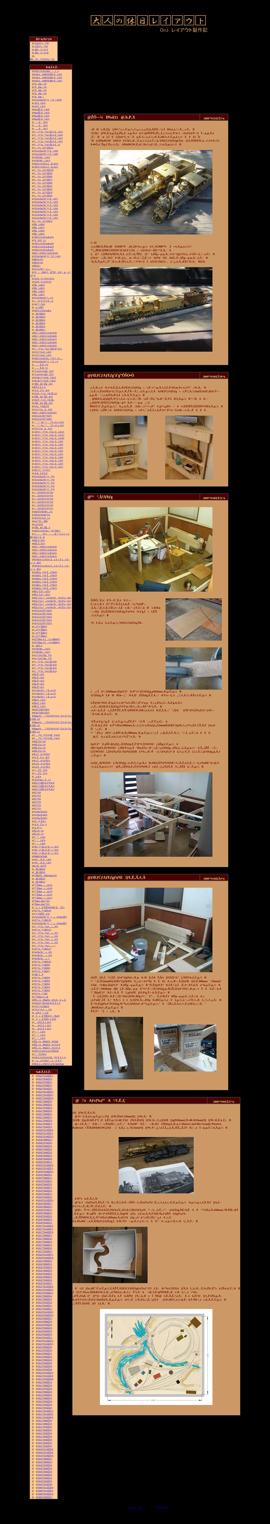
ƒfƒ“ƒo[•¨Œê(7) (42, 971)
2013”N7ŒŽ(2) (45, 1350)
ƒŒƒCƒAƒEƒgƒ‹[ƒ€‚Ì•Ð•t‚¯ (47, 530)
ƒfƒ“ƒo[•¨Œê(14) (42, 910)
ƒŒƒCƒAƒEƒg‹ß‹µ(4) (44, 243)
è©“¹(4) (37, 799)
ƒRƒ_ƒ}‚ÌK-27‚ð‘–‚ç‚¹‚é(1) (46, 853)
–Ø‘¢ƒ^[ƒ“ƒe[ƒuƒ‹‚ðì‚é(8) (48, 444)
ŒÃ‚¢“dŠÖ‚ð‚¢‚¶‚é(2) (44, 786)
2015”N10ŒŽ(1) (45, 1293)
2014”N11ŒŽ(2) (45, 1312)
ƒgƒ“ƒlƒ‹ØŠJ (41, 521)
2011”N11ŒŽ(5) (45, 1414)
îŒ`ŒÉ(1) (39, 329)
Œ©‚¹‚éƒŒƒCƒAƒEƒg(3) (45, 550)
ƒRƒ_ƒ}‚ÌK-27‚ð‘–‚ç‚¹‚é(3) (46, 846)
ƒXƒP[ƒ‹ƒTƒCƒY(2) (44, 278)
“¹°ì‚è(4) (39, 843)
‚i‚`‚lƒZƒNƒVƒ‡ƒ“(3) (43, 502)
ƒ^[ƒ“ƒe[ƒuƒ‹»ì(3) (46, 939)
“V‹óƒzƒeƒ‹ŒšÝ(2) (44, 371)
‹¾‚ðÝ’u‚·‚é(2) (41, 757)
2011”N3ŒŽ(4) (45, 1439)
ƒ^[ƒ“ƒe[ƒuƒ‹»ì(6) (46, 926)
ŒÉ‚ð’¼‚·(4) (40, 741)
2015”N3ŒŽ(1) (45, 1309)
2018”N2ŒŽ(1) (45, 1222)
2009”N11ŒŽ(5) (45, 1490)
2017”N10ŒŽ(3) (45, 1232)
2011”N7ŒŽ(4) (45, 1427)
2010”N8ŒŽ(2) (45, 1462)
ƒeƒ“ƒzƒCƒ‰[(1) (43, 658)
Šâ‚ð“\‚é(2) (39, 684)
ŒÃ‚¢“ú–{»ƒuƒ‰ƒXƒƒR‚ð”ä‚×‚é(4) (52, 597)
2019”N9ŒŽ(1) (45, 1174)
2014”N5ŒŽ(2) (45, 1331)
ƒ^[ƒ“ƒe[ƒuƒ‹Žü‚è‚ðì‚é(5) (48, 131)
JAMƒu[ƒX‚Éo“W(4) (45, 578)
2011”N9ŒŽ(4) (45, 1420)
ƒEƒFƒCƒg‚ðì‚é (42, 518)
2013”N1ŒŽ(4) (45, 1369)
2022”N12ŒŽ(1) (45, 1076)
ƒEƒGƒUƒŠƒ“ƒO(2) (43, 620)
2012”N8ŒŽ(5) (45, 1385)
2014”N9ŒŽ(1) (45, 1318)
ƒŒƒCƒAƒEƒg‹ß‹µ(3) (44, 246)
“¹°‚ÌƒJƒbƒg (40, 1054)
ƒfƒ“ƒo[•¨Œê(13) (42, 920)
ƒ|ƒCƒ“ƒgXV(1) (43, 428)
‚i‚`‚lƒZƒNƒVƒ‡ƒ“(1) (43, 508)
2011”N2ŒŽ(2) (45, 1443)
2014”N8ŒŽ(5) (45, 1321)
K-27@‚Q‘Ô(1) (42, 760)
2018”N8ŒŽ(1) (45, 1206)
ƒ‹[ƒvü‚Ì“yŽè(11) (43, 147)
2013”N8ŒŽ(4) (45, 1347)
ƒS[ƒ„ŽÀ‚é (40, 821)
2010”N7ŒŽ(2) (45, 1465)
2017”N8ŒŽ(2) (45, 1238)
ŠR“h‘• (37, 266)
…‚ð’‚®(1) (41, 128)
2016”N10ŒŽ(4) (45, 1257)
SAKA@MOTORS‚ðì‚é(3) (48, 74)
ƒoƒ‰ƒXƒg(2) (40, 815)
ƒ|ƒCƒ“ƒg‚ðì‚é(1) (42, 355)
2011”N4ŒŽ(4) (45, 1436)
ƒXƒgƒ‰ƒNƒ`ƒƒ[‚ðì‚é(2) (47, 256)
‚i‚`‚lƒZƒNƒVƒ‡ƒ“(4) (43, 499)
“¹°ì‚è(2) (39, 1035)
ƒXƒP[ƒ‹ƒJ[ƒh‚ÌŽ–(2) (45, 393)
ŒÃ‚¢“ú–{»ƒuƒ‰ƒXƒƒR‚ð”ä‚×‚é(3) (52, 601)
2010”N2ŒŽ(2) (45, 1481)
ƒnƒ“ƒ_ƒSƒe (39, 304)
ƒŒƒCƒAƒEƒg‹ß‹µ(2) (44, 250)
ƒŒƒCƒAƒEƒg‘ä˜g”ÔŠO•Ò (46, 1051)
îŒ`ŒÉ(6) (39, 313)
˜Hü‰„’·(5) (40, 84)
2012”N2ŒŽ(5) (45, 1404)
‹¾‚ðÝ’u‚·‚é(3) (41, 390)
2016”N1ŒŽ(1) (45, 1283)
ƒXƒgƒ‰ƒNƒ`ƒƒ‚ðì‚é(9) (46, 151)
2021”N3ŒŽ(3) (45, 1120)
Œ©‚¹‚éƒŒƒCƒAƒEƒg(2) (45, 553)
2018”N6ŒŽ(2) (45, 1213)
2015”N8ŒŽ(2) (45, 1299)
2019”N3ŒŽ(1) (45, 1194)
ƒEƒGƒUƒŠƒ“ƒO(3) (43, 617)
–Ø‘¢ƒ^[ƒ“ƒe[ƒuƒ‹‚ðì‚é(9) (48, 441)
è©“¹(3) (37, 802)
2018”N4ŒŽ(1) (45, 1219)
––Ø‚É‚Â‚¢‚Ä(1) (42, 1028)
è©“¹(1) (37, 808)
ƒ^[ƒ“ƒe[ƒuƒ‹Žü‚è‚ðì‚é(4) (48, 135)
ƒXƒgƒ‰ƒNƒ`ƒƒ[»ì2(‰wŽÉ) (50, 917)
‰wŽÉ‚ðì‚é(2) (41, 116)
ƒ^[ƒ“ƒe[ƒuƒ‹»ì (44, 945)
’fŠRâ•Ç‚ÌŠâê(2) (43, 403)
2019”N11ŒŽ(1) (45, 1168)
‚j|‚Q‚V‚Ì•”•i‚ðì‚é (43, 301)
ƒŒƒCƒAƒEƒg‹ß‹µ (42, 310)
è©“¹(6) (37, 792)
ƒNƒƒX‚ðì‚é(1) (42, 862)
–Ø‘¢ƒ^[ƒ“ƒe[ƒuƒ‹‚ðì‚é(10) (49, 438)
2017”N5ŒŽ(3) (45, 1241)
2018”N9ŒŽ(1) (45, 1203)
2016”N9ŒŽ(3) (45, 1261)
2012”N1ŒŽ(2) (45, 1407)
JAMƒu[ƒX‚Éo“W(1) (45, 588)
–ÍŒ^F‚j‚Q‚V (41, 49)
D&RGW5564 (40, 856)
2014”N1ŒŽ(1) (45, 1337)
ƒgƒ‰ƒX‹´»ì (41, 958)
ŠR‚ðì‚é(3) (39, 700)
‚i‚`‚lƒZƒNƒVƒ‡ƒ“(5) (43, 495)
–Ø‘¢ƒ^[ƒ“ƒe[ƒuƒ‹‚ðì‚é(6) (48, 451)
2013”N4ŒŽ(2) (45, 1360)
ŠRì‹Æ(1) (39, 294)
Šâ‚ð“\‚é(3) (39, 680)
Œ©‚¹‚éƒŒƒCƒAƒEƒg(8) (45, 336)
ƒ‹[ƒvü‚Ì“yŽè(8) (43, 176)
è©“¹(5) (37, 795)
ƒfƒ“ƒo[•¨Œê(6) (42, 977)
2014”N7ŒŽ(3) (45, 1324)
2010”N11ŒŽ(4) (45, 1452)
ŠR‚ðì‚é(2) (39, 703)
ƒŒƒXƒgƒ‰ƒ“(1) (42, 515)
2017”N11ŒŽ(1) (45, 1229)
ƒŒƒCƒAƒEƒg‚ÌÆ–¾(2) (46, 163)
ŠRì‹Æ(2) (39, 291)
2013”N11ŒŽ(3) (45, 1344)
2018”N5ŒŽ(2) (45, 1216)
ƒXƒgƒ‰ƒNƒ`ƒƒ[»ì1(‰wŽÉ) (50, 923)
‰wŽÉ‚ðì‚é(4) (41, 109)
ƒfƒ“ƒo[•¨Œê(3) (42, 987)
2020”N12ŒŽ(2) (45, 1130)
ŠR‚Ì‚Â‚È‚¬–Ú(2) (42, 591)
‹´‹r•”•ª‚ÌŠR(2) (40, 633)
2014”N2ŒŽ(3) (45, 1334)
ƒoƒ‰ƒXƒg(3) (40, 811)
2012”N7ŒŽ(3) (45, 1388)
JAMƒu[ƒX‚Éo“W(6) (45, 572)
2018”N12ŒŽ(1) (45, 1200)
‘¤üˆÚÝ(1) (40, 773)
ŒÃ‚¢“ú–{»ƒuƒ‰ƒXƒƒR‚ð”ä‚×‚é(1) (52, 607)
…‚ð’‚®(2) (41, 125)
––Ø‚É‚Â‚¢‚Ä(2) (42, 1025)
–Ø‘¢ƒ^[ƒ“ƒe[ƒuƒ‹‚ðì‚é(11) (49, 435)
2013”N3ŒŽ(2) (45, 1363)
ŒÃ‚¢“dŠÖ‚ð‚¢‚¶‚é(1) (44, 789)
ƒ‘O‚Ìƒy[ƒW (135, 1507)
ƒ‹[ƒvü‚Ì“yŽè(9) (43, 173)
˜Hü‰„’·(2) (40, 93)
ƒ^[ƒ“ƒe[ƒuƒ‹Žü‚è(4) (45, 661)
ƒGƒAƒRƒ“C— (43, 269)
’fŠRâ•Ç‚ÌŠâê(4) (43, 384)
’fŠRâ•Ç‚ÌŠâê (42, 527)
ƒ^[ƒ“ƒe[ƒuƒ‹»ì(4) (46, 936)
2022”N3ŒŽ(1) (45, 1085)
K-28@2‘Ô (40, 866)
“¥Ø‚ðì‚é (40, 240)
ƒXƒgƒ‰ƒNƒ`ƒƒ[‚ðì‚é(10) (48, 100)
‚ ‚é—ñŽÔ (38, 307)
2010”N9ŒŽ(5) (45, 1459)
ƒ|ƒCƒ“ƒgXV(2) (43, 409)
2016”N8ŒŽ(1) (45, 1264)
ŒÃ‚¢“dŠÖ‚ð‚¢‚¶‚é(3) (44, 783)
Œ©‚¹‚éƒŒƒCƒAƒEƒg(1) (45, 556)
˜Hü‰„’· (39, 96)
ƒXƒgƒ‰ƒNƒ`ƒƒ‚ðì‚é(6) (46, 202)
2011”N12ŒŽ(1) (45, 1411)
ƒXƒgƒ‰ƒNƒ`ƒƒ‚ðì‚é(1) (46, 218)
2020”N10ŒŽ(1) (45, 1136)
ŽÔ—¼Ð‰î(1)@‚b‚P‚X (47, 1048)
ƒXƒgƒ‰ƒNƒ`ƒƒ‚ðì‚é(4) (46, 208)
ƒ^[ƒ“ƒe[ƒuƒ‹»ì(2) (46, 942)
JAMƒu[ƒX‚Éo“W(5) (45, 575)
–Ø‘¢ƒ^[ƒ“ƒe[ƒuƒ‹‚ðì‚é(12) (49, 432)
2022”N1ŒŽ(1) (45, 1088)
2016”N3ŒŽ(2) (45, 1280)
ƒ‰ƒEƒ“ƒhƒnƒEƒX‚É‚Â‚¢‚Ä (47, 1003)
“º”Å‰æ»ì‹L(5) (43, 885)
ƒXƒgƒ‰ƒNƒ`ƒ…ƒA (43, 297)
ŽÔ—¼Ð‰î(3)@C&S (46, 1041)
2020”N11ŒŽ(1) (45, 1133)
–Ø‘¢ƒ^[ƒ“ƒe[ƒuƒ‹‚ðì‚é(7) (48, 447)
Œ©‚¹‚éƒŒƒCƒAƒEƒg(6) (45, 342)
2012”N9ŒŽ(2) (45, 1382)
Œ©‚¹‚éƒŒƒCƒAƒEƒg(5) (45, 345)
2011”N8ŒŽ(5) (45, 1423)
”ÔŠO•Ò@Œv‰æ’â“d (45, 875)
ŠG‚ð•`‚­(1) (39, 834)
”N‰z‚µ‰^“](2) (42, 901)
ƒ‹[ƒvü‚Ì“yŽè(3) (43, 192)
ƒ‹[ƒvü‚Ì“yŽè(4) (43, 189)
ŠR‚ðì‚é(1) (39, 706)
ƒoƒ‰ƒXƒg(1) (40, 818)
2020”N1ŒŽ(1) (45, 1162)
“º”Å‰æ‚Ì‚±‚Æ (41, 996)
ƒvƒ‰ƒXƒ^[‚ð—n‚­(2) (45, 693)
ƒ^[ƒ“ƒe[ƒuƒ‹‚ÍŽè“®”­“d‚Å (48, 349)
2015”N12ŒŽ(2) (45, 1286)
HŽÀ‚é (38, 645)
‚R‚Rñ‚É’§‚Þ (40, 473)
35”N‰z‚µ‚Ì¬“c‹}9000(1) (47, 642)
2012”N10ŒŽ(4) (45, 1379)
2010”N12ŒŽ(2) (45, 1449)
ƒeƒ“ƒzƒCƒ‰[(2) (43, 655)
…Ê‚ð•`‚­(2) (41, 364)
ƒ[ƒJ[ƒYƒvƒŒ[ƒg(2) (47, 735)
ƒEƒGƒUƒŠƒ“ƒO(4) (43, 613)
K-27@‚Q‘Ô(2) (42, 754)
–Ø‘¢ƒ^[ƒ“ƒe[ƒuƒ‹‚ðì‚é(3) (48, 460)
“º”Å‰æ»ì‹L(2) (43, 894)
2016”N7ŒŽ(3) (45, 1267)
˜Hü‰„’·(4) (40, 87)
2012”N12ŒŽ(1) (45, 1372)
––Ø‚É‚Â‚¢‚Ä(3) (42, 1022)
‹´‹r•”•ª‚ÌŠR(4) (40, 626)
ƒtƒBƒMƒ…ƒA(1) (42, 160)
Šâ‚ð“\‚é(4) (39, 677)
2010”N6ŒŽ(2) (45, 1468)
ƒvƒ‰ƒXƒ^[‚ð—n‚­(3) (45, 690)
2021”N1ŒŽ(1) (45, 1127)
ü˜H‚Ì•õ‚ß (41, 1012)
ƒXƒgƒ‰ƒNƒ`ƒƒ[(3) (44, 483)
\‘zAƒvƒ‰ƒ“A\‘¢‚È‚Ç (48, 1060)
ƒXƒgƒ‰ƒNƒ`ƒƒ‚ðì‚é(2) (46, 214)
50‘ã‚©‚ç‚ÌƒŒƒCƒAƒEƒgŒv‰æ (49, 1064)
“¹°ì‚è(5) (39, 840)
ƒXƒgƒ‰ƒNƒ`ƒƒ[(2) (44, 486)
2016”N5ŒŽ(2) (45, 1273)
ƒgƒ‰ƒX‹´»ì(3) (43, 952)
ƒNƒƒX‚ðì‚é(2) (42, 859)
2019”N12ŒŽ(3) (45, 1165)
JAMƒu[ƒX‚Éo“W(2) (45, 585)
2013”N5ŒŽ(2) (45, 1356)
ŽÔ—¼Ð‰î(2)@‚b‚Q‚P (47, 1044)
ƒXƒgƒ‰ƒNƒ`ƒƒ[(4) (44, 479)
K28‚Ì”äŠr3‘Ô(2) (42, 709)
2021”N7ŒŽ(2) (45, 1107)
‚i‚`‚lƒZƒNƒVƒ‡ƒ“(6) (43, 492)
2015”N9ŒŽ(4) (45, 1296)
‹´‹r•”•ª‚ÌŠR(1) (40, 636)
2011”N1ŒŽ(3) (45, 1446)
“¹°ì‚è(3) (39, 1032)
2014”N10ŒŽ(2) (45, 1315)
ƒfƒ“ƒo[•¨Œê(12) (42, 929)
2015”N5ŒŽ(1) (45, 1305)
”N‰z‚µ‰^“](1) (42, 904)
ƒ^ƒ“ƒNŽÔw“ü (42, 913)
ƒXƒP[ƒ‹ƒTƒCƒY (42, 282)
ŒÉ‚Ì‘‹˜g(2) (39, 540)
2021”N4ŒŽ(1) (45, 1117)
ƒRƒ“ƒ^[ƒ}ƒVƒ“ (42, 470)
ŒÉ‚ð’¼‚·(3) (40, 744)
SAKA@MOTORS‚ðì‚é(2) (48, 77)
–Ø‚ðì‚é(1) (39, 106)
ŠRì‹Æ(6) (39, 230)
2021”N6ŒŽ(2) (45, 1111)
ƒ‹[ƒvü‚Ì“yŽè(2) (43, 195)
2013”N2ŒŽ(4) (45, 1366)
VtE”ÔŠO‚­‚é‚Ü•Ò (45, 1019)
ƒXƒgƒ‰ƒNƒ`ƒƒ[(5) (44, 476)
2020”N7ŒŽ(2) (45, 1143)
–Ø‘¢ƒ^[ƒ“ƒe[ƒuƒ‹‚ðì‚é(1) (48, 467)
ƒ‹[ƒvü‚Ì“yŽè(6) (43, 183)
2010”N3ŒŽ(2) (45, 1478)
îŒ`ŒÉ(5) (39, 317)
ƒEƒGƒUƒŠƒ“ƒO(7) (43, 416)
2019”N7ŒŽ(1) (45, 1181)
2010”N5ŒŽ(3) (45, 1471)
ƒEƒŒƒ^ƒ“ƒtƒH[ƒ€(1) (45, 380)
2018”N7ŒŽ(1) (45, 1210)
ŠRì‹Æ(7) (39, 227)
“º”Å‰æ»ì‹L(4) (43, 888)
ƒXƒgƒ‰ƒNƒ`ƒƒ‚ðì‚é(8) (46, 154)
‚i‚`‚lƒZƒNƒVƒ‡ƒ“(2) (43, 505)
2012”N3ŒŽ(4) (45, 1401)
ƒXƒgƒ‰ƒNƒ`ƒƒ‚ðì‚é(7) (46, 199)
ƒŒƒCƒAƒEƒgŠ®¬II (46, 71)
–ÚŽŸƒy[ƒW (41, 46)
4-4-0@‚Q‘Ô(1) (42, 767)
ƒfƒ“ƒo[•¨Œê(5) (42, 981)
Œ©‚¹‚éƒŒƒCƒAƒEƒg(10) (46, 253)
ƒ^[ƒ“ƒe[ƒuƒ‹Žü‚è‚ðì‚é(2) (48, 141)
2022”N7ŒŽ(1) (45, 1082)
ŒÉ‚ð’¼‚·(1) (40, 751)
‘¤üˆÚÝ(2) (40, 770)
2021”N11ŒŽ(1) (45, 1095)
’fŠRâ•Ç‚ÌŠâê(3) (43, 396)
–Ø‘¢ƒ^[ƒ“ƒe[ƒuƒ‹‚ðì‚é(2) (48, 463)
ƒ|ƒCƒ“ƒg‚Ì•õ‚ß (43, 1009)
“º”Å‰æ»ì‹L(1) (43, 898)
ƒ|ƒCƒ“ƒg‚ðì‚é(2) (42, 352)
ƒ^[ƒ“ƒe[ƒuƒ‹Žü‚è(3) (45, 665)
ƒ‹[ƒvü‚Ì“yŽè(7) (43, 179)
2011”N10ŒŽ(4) (45, 1417)
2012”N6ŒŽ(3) (45, 1392)
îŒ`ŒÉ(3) (39, 323)
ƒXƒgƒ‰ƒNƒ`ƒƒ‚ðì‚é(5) (46, 205)
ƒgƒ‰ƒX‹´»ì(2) (43, 955)
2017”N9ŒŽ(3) (45, 1235)
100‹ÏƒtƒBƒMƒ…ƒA (43, 511)
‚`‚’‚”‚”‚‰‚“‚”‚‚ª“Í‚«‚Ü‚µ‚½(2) (49, 422)
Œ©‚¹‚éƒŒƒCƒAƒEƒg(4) (45, 546)
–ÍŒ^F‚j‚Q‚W (41, 52)
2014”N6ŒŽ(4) (45, 1328)
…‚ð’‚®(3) (41, 122)
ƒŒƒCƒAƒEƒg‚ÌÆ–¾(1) (46, 167)
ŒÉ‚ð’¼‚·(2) (40, 748)
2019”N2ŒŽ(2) (45, 1197)
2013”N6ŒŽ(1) (45, 1353)
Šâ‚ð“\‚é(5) (39, 674)
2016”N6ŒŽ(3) (45, 1270)
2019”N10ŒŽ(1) (45, 1171)
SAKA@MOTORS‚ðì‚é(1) (48, 80)
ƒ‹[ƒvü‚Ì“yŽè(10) (43, 170)
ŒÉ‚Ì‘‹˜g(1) (39, 543)
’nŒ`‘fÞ (38, 974)
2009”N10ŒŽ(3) (45, 1494)
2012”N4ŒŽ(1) (45, 1398)
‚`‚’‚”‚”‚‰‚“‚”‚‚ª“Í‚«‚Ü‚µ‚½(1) (49, 425)
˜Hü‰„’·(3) (40, 90)
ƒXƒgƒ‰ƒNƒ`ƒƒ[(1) (44, 489)
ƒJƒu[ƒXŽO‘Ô (41, 406)
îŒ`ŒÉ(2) (39, 326)
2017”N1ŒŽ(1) (45, 1251)
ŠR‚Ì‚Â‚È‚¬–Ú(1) (42, 594)
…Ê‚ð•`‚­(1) (41, 368)
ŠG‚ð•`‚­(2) (39, 830)
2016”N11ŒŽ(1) (45, 1254)
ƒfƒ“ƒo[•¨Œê (40, 993)
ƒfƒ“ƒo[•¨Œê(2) (42, 990)
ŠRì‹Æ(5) (39, 234)
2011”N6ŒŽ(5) (45, 1430)
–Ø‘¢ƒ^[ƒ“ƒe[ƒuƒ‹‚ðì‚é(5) (48, 454)
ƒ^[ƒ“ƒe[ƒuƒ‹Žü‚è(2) (45, 668)
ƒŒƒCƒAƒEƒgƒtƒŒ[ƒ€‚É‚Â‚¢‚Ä (50, 1057)
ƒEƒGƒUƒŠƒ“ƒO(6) (43, 419)
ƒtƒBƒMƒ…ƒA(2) (42, 157)
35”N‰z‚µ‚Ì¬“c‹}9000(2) (47, 639)
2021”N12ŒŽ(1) (45, 1091)
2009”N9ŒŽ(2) (45, 1497)
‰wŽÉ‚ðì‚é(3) (41, 112)
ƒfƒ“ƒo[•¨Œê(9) (42, 965)
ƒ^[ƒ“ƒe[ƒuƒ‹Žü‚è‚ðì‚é (47, 144)
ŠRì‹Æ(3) (39, 288)
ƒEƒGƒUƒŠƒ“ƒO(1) (43, 623)
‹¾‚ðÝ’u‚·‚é (40, 824)
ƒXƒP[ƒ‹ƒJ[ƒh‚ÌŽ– (44, 400)
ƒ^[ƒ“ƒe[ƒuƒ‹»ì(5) (46, 933)
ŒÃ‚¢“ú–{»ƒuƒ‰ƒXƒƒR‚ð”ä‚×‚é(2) (52, 604)
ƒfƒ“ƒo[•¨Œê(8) (42, 968)
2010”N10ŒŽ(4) (45, 1455)
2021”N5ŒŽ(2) (45, 1114)
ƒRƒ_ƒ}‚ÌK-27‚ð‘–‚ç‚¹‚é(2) (46, 850)
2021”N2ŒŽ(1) (45, 1123)
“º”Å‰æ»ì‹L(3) (43, 891)
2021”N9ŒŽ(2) (45, 1101)
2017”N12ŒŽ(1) (45, 1226)
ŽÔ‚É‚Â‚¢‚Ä (40, 387)
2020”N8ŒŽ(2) (45, 1139)
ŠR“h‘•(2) (38, 262)
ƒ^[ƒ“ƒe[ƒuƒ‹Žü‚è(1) (45, 671)
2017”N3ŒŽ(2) (45, 1248)
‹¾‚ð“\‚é (38, 827)
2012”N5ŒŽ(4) (45, 1395)
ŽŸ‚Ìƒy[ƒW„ (163, 1507)
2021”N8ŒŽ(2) (45, 1104)
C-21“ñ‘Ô (38, 524)
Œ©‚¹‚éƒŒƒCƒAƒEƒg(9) (45, 333)
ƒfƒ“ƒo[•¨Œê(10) (42, 961)
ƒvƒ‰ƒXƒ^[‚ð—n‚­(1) (45, 696)
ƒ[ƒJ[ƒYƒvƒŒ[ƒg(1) (47, 738)
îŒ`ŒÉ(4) (39, 320)
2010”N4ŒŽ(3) (45, 1474)
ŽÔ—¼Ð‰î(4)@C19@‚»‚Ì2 (50, 1000)
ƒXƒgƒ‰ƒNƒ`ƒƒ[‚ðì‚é (46, 361)
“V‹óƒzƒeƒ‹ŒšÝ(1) (44, 374)
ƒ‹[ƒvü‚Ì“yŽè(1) (43, 221)
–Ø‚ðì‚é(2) (39, 103)
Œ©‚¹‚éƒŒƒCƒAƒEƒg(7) (45, 339)
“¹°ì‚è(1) (39, 1038)
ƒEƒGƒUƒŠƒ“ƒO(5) (43, 610)
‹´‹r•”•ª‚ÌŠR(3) (40, 629)
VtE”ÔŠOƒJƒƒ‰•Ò (46, 1016)
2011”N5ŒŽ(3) (45, 1433)
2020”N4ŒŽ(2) (45, 1152)
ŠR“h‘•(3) (38, 259)
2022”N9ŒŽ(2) (45, 1079)
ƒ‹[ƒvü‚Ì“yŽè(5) (43, 186)
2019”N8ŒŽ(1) (45, 1178)
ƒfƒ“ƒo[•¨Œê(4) (42, 984)
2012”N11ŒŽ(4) (45, 1376)
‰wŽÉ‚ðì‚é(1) (41, 119)
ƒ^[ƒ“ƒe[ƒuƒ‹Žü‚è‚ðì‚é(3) (48, 138)
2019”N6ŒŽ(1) (45, 1184)
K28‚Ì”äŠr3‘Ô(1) (42, 712)
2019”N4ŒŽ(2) (45, 1190)
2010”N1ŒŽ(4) (45, 1484)
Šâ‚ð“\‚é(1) (39, 687)
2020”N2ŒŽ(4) (45, 1159)
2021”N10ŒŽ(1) (45, 1098)
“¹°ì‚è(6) (39, 837)
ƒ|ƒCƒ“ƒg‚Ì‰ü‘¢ (41, 1006)
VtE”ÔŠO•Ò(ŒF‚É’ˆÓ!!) (49, 907)
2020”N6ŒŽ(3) (45, 1146)
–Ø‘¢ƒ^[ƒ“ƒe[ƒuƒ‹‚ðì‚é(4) (48, 457)
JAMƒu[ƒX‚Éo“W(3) (45, 582)
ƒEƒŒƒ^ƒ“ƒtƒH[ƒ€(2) (45, 377)
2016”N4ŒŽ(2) (45, 1277)
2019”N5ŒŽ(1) (45, 1187)
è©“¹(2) (37, 805)
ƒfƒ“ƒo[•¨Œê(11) (42, 949)
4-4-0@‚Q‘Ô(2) (42, 763)
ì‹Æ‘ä (37, 776)
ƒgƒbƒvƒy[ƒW (41, 43)
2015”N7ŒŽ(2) (45, 1302)
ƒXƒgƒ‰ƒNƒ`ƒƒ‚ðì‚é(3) (46, 211)
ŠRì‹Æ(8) (39, 224)
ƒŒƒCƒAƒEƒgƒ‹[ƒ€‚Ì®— (48, 358)
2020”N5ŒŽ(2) (45, 1149)
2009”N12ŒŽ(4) (45, 1487)
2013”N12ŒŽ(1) (45, 1340)
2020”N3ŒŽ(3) (45, 1155)
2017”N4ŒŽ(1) (45, 1245)
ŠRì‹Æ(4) (39, 285)
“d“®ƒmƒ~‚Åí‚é (42, 779)
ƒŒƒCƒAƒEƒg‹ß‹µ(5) (44, 237)
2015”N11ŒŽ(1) (45, 1289)
